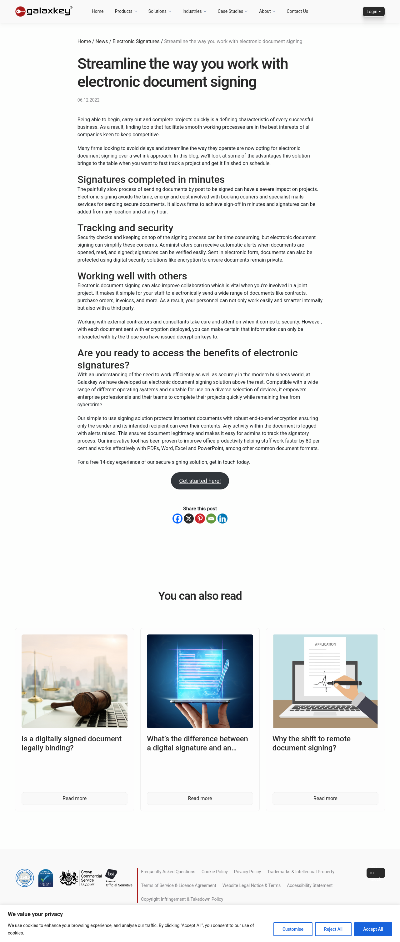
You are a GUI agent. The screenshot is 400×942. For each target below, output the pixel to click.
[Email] (211, 519)
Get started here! (200, 481)
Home (84, 41)
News (101, 41)
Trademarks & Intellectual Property (300, 871)
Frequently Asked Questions (168, 871)
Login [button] (372, 11)
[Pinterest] (200, 519)
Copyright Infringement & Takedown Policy (182, 899)
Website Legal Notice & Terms (251, 885)
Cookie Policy (215, 871)
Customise (292, 929)
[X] (189, 519)
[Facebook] (177, 519)
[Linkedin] (223, 519)
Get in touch (375, 873)
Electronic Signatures (136, 41)
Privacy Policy (247, 871)
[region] (200, 923)
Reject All (333, 929)
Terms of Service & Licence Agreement (178, 885)
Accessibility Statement (309, 885)
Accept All (373, 929)
